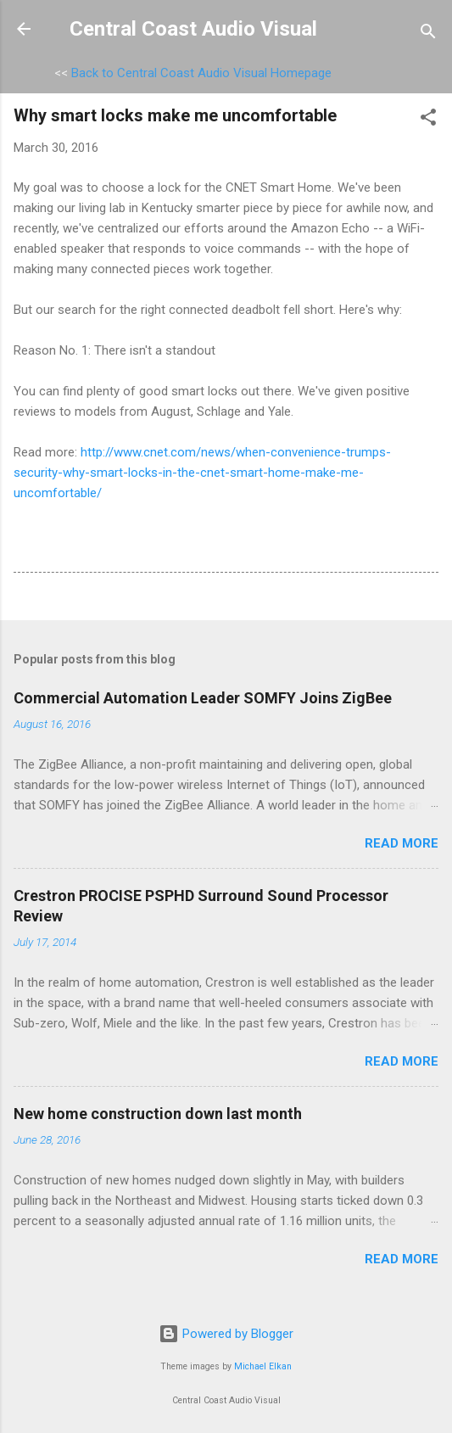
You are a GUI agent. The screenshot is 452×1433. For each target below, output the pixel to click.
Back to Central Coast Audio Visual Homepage (201, 73)
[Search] (428, 34)
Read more (401, 843)
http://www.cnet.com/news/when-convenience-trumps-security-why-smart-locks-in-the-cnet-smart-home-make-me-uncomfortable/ (202, 473)
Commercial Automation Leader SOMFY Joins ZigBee (203, 698)
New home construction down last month (158, 1113)
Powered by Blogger (226, 1333)
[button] (428, 120)
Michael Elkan (263, 1366)
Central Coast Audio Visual (193, 29)
